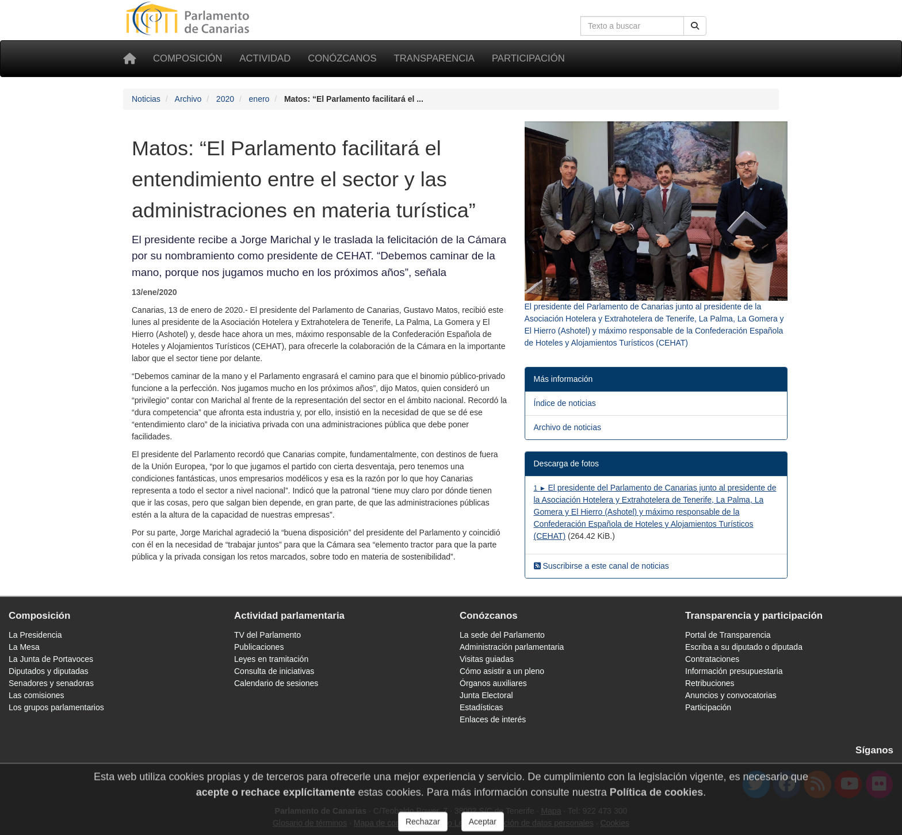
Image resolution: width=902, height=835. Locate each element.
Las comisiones (36, 695)
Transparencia (434, 58)
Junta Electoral (486, 695)
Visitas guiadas (487, 659)
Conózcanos (342, 58)
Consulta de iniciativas (274, 671)
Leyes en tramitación (271, 659)
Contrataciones (712, 659)
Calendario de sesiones (276, 683)
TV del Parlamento (267, 634)
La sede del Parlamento (502, 634)
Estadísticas (481, 707)
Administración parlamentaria (512, 647)
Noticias (146, 99)
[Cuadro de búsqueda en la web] (632, 26)
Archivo (188, 99)
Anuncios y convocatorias (731, 695)
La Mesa (24, 647)
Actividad (265, 58)
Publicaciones (259, 647)
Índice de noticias (565, 403)
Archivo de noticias (568, 427)
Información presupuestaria (734, 671)
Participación (528, 58)
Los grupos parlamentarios (56, 707)
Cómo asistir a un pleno (502, 671)
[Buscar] (694, 26)
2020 (225, 99)
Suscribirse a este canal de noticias (601, 565)
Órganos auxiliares (493, 683)
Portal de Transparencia (728, 634)
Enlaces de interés (493, 719)
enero (259, 99)
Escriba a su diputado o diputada (743, 647)
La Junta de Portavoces (51, 659)
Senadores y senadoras (51, 683)
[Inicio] (129, 58)
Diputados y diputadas (49, 671)
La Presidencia (35, 634)
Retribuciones (710, 683)
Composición (187, 58)
